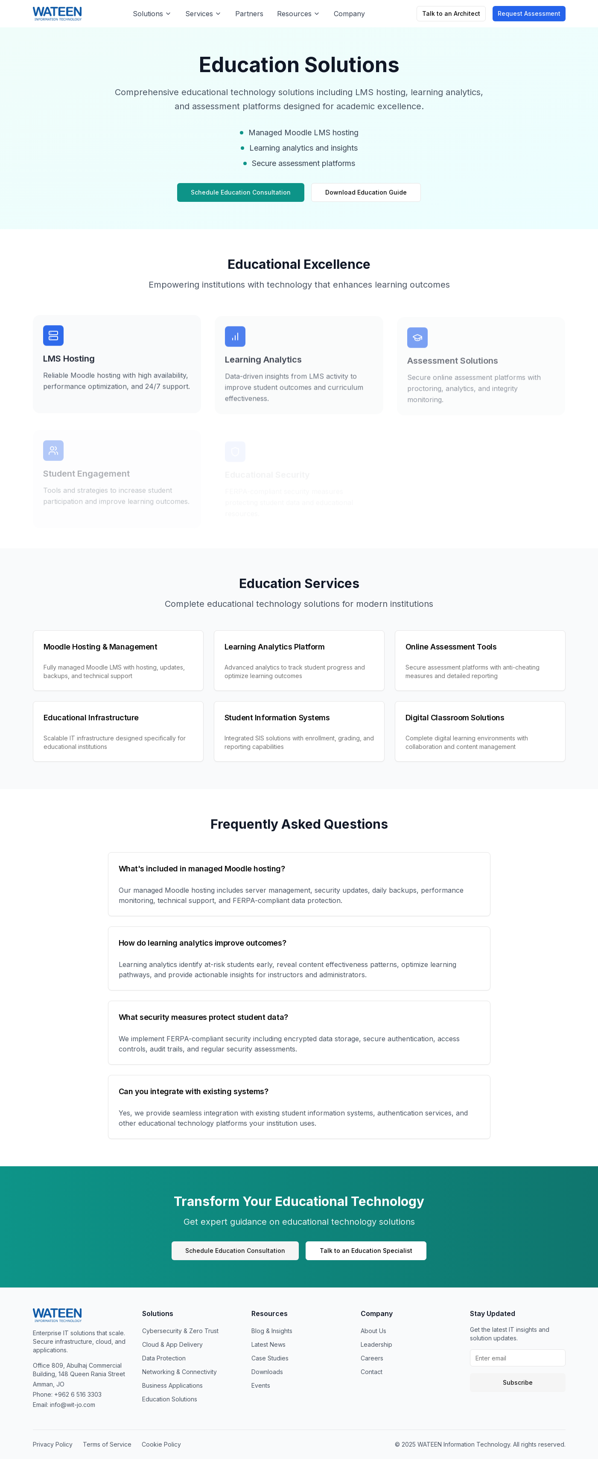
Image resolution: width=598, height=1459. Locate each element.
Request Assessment (529, 13)
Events (260, 1385)
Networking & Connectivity (179, 1371)
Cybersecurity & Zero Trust (180, 1330)
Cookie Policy (161, 1444)
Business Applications (172, 1385)
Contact (371, 1371)
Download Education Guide (366, 192)
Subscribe (518, 1382)
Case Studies (270, 1358)
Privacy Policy (53, 1444)
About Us (373, 1330)
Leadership (376, 1344)
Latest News (268, 1344)
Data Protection (164, 1358)
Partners (249, 13)
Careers (372, 1358)
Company (349, 13)
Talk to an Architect (451, 13)
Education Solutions (169, 1399)
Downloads (267, 1371)
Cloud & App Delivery (172, 1344)
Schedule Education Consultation (241, 192)
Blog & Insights (271, 1330)
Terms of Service (107, 1444)
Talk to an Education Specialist (366, 1250)
